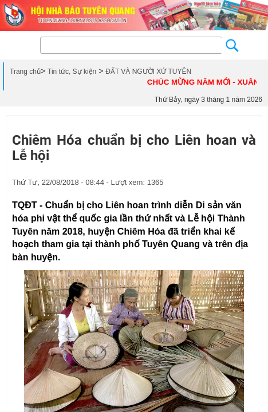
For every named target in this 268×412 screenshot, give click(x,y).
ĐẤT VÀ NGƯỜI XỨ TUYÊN (148, 72)
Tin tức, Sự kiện (72, 72)
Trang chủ (25, 72)
